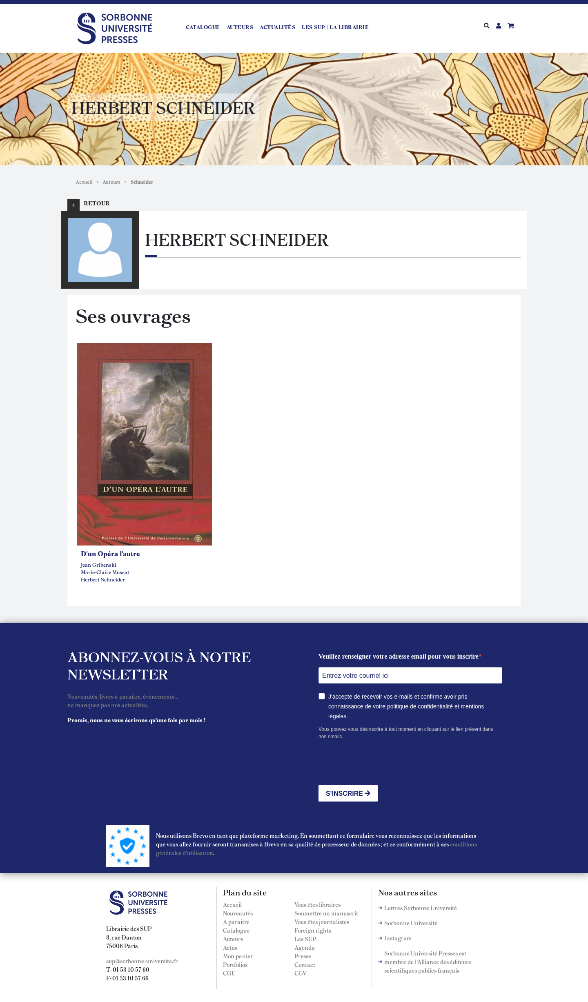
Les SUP (305, 939)
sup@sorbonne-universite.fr (142, 961)
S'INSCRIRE (348, 793)
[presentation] (380, 763)
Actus (230, 947)
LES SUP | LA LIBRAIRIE (335, 27)
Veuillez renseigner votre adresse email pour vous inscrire (398, 656)
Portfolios (235, 964)
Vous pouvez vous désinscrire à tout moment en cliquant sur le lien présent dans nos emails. (405, 732)
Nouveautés (238, 913)
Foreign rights (312, 930)
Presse (302, 956)
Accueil (84, 181)
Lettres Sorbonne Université (420, 908)
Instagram (398, 938)
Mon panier (238, 956)
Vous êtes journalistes (321, 921)
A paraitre (236, 921)
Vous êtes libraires (317, 904)
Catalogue (203, 27)
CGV (300, 973)
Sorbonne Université (410, 923)
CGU (229, 973)
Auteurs (240, 27)
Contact (304, 964)
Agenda (304, 947)
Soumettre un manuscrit (326, 913)
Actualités (277, 27)
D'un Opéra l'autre (110, 553)
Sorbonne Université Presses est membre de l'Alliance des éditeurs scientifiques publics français (427, 961)
